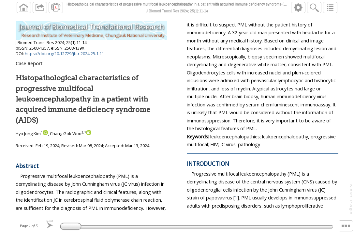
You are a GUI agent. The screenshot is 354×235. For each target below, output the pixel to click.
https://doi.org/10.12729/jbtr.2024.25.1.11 (64, 53)
